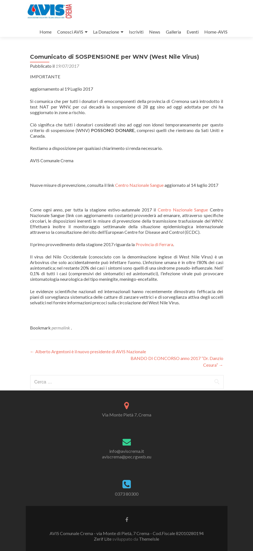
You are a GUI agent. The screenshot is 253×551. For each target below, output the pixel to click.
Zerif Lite (103, 538)
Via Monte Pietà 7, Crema (126, 414)
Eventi (193, 31)
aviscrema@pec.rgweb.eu (126, 456)
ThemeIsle (149, 538)
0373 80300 (126, 493)
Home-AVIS (216, 31)
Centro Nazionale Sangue (139, 185)
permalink (61, 327)
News (154, 31)
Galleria (173, 31)
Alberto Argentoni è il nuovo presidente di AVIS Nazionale (88, 351)
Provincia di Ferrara (154, 244)
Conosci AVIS (70, 31)
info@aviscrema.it (126, 451)
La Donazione (106, 31)
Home (46, 31)
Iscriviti (136, 31)
